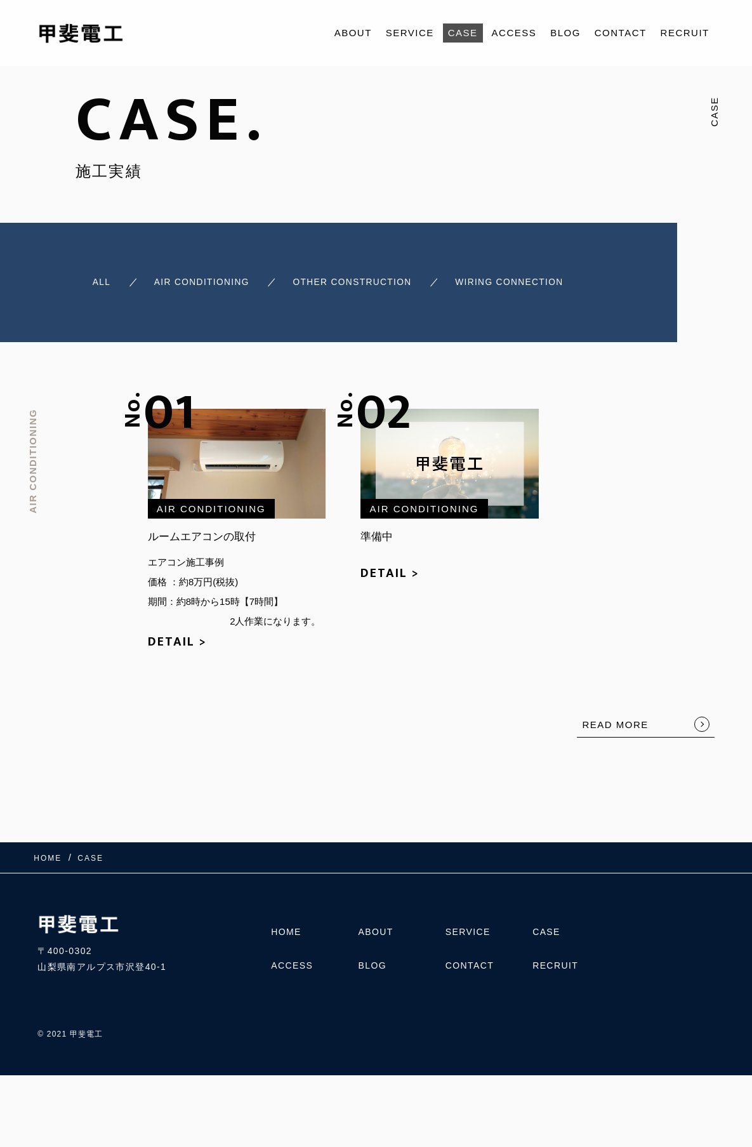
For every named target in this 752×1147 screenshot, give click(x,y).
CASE (463, 32)
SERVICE (410, 32)
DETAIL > (177, 637)
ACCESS (514, 32)
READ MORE (615, 720)
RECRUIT (685, 32)
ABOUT (353, 32)
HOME (286, 930)
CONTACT (621, 32)
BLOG (565, 32)
